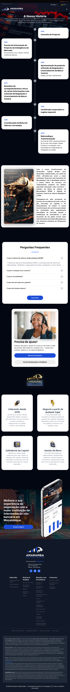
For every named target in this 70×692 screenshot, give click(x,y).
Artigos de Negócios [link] (25, 592)
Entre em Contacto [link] (54, 580)
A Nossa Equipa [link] (14, 587)
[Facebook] (31, 570)
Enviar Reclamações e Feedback (35, 362)
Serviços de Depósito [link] (39, 583)
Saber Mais (35, 298)
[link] (35, 298)
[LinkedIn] (39, 570)
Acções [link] (38, 598)
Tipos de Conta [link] (40, 611)
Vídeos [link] (25, 595)
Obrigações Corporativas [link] (39, 605)
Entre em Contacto (35, 355)
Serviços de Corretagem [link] (39, 591)
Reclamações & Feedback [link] (53, 583)
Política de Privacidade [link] (17, 630)
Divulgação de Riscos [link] (32, 630)
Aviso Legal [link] (55, 630)
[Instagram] (35, 570)
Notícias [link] (25, 589)
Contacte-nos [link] (40, 561)
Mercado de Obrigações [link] (26, 585)
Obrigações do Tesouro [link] (40, 601)
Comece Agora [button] (18, 527)
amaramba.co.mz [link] (10, 672)
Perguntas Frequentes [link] (52, 587)
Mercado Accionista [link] (28, 582)
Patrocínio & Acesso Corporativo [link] (41, 595)
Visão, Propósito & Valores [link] (14, 581)
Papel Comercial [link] (40, 609)
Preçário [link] (38, 614)
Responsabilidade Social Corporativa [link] (41, 624)
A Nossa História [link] (14, 584)
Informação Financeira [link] (39, 617)
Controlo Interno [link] (40, 620)
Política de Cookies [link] (45, 630)
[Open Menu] (67, 9)
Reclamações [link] (8, 662)
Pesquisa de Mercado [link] (39, 587)
